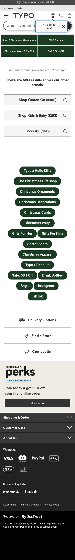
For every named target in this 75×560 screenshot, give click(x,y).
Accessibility (9, 504)
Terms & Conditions (30, 504)
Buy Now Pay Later (15, 484)
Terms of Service (41, 526)
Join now (37, 403)
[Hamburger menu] (6, 15)
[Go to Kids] (19, 8)
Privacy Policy (51, 504)
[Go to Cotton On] (7, 8)
